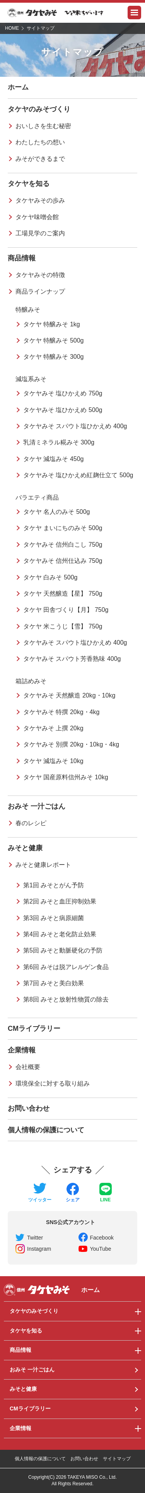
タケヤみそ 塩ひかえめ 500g (62, 410)
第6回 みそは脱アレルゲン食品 (66, 967)
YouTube (100, 1249)
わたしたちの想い (40, 142)
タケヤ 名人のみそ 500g (56, 511)
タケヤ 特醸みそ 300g (53, 356)
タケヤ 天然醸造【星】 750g (62, 593)
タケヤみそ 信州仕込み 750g (62, 560)
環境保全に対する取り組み (52, 1083)
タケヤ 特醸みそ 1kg (51, 324)
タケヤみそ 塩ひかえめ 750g (62, 393)
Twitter (35, 1238)
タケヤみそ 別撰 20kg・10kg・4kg (71, 744)
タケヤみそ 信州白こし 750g (62, 544)
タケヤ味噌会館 (37, 217)
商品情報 (22, 258)
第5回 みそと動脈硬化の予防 (62, 950)
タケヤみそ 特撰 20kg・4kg (61, 712)
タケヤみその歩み (40, 200)
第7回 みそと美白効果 (53, 983)
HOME (12, 28)
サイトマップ (117, 1458)
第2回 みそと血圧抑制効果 (59, 901)
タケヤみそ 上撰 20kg (53, 728)
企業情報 (22, 1050)
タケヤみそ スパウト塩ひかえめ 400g (75, 426)
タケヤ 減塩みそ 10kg (53, 761)
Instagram (39, 1249)
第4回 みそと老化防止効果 (59, 934)
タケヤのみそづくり (39, 109)
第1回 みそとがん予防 (53, 885)
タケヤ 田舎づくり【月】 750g (65, 609)
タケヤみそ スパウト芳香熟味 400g (72, 658)
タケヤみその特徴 (40, 275)
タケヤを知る (28, 183)
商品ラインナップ (40, 291)
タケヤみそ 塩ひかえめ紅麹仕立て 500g (78, 475)
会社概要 (27, 1067)
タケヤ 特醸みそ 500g (53, 340)
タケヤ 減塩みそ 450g (53, 459)
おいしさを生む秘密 (43, 126)
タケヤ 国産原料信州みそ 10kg (65, 777)
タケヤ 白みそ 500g (50, 577)
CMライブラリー (34, 1028)
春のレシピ (30, 823)
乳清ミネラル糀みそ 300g (58, 442)
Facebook (102, 1238)
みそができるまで (40, 158)
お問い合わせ (28, 1108)
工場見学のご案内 (40, 233)
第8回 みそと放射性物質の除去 (66, 999)
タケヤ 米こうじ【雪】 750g (62, 626)
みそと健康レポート (43, 864)
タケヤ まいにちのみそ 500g (62, 528)
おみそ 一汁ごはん (36, 806)
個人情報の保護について (46, 1130)
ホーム (18, 87)
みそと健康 (25, 848)
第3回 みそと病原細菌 (53, 918)
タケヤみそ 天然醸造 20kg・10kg (69, 695)
